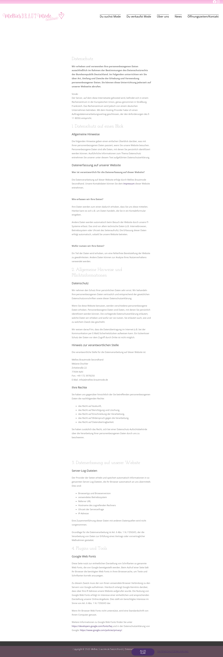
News (178, 16)
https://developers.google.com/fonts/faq (92, 626)
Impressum (129, 183)
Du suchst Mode (110, 16)
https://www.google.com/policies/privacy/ (101, 630)
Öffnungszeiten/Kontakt (203, 16)
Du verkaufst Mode (139, 16)
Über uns (163, 16)
